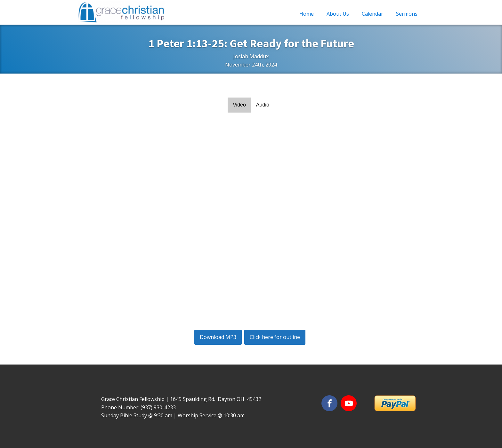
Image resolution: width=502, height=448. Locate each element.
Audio (262, 104)
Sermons (406, 13)
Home (306, 13)
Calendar (372, 13)
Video (239, 104)
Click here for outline (275, 337)
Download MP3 (218, 337)
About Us (338, 13)
